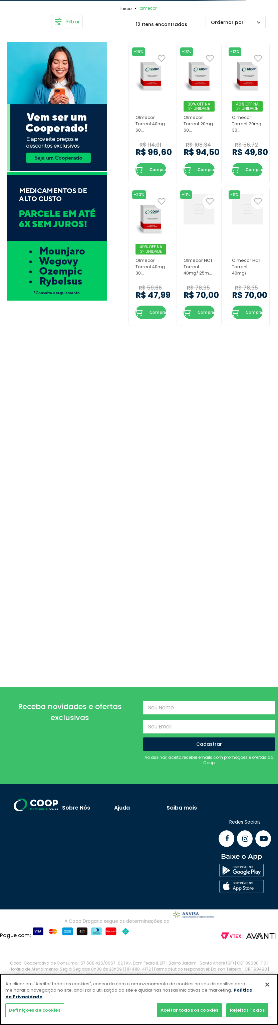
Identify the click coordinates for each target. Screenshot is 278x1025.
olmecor (148, 8)
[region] (139, 999)
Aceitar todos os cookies (189, 1010)
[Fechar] (267, 984)
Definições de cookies (34, 1010)
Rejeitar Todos (247, 1010)
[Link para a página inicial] (127, 8)
